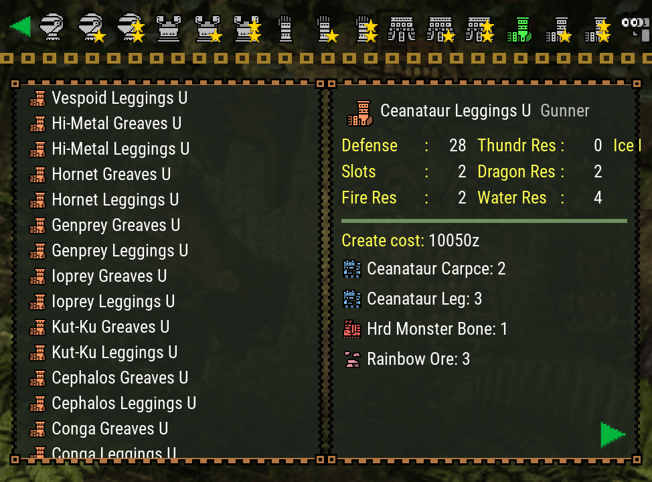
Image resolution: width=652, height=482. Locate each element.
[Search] (634, 26)
